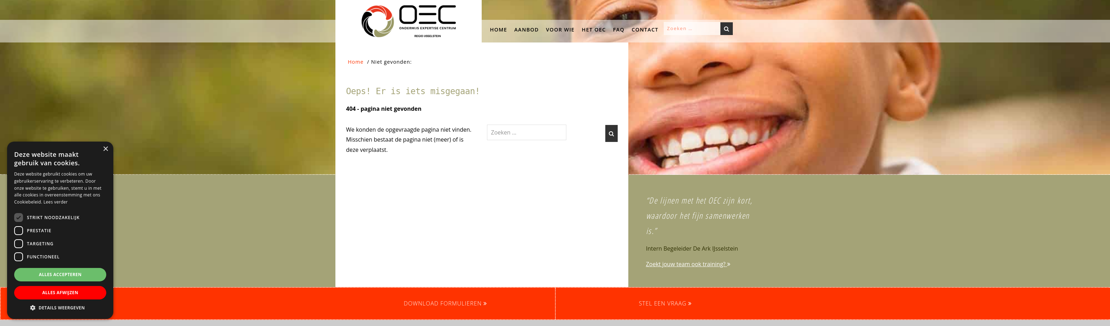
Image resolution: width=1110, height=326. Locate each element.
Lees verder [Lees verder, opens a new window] (56, 202)
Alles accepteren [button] (60, 274)
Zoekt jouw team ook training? (688, 264)
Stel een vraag (665, 303)
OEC (342, 7)
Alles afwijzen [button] (60, 293)
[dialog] (60, 230)
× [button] (105, 149)
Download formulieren (445, 303)
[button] (83, 87)
